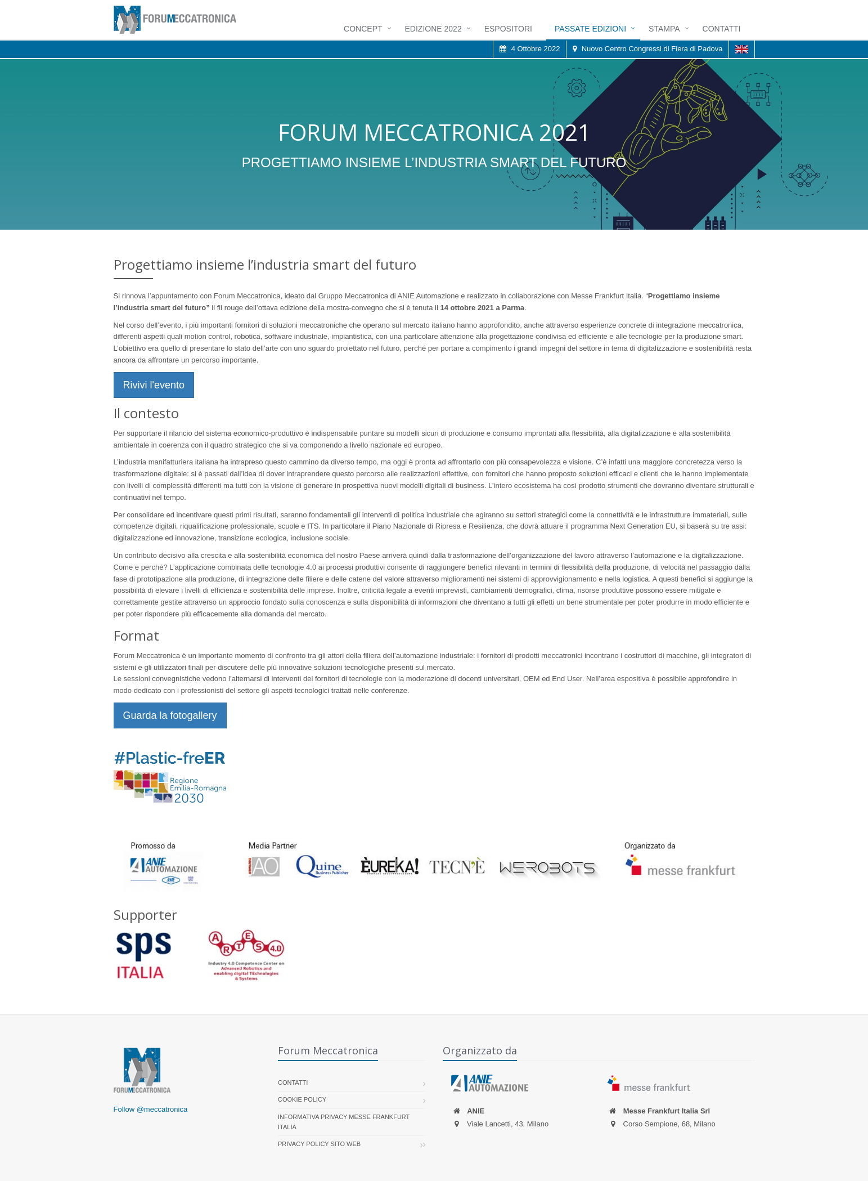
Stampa (664, 28)
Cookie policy (302, 1099)
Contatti (722, 28)
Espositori (508, 28)
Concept (363, 28)
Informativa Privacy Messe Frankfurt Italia (344, 1121)
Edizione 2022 (433, 28)
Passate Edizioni (590, 28)
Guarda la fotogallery (170, 715)
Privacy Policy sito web (319, 1143)
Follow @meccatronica (151, 1109)
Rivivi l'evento (154, 385)
